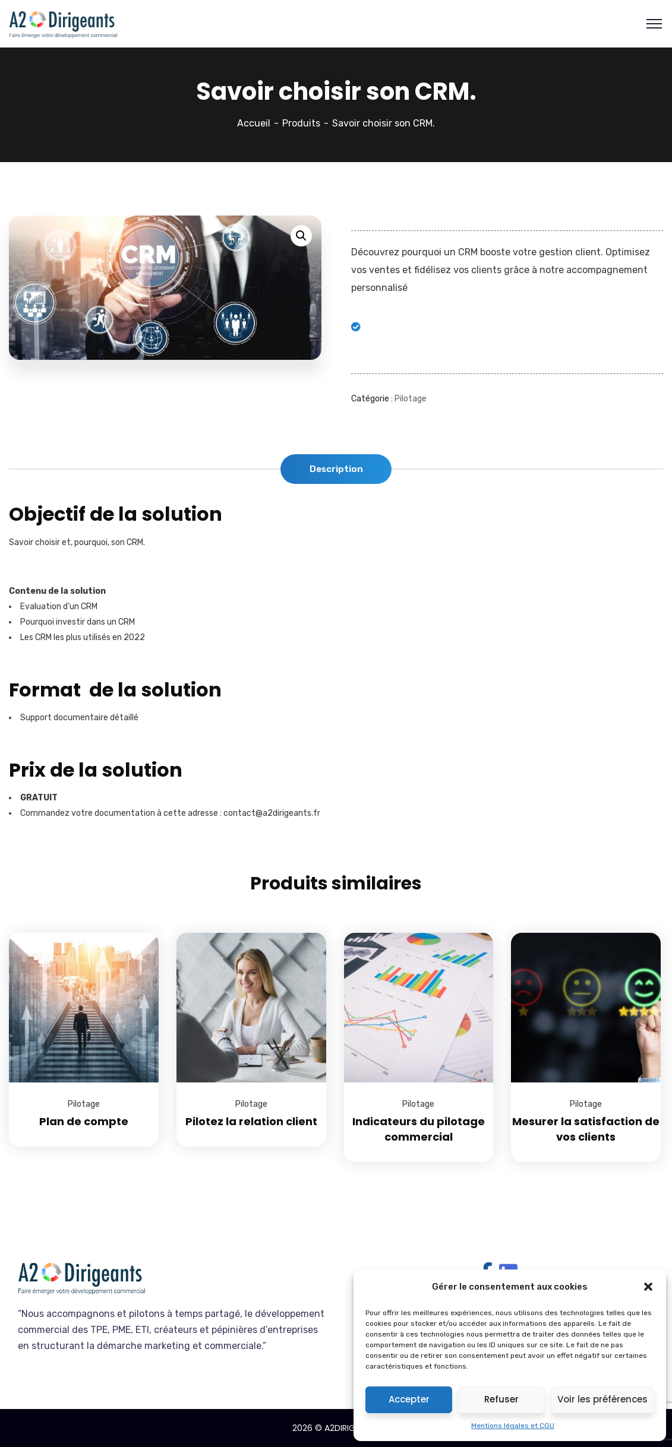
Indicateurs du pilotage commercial (418, 1129)
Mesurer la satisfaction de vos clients (586, 1129)
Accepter (409, 1399)
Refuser (501, 1399)
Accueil (253, 123)
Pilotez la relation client (251, 1121)
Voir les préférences (602, 1399)
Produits (301, 123)
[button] (648, 1287)
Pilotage (411, 399)
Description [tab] (336, 469)
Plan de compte (83, 1121)
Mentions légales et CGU (512, 1425)
